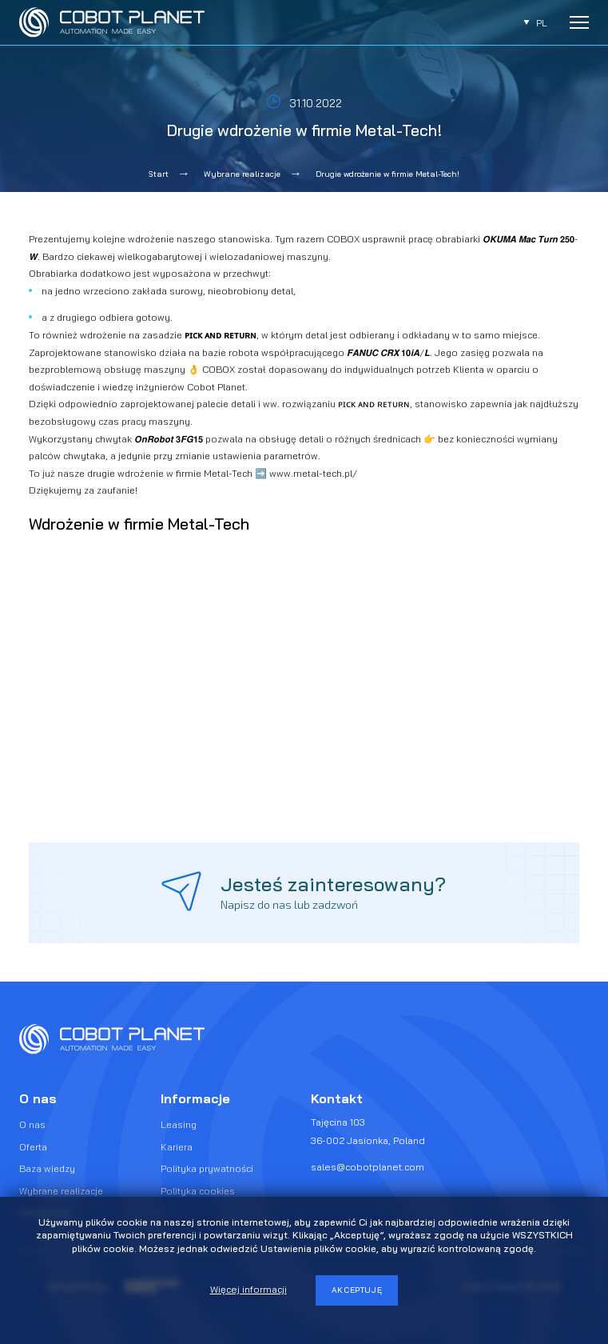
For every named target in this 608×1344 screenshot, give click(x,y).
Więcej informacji (248, 1289)
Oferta (33, 1147)
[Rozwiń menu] (579, 22)
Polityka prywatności (207, 1168)
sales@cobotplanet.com (367, 1167)
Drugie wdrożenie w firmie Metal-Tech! (387, 174)
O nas (32, 1124)
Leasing (179, 1124)
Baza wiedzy (47, 1168)
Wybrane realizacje (242, 174)
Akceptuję (357, 1290)
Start (159, 174)
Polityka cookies (198, 1191)
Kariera (177, 1147)
